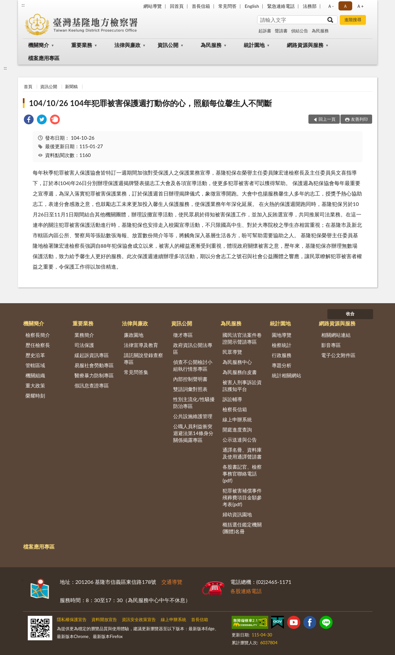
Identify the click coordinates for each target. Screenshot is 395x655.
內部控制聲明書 (190, 379)
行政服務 (281, 355)
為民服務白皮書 (239, 372)
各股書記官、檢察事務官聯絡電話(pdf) (242, 473)
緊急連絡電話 (281, 6)
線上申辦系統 (237, 419)
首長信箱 (201, 6)
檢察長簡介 (37, 335)
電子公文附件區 (338, 355)
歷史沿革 (35, 355)
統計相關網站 (286, 375)
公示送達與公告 (239, 440)
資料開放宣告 (104, 619)
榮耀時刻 (35, 395)
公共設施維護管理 (192, 416)
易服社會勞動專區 (94, 365)
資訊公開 (167, 45)
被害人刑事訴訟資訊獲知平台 (242, 385)
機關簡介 (38, 45)
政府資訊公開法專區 (192, 348)
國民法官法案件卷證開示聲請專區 (242, 338)
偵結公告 (299, 30)
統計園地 (254, 45)
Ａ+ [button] (360, 6)
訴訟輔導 (232, 399)
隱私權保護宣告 (72, 619)
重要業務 (81, 45)
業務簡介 (84, 335)
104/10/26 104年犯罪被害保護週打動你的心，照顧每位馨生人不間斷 (150, 103)
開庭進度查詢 (237, 429)
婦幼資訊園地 (237, 514)
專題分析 (281, 365)
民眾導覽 (232, 352)
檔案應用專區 (43, 58)
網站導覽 (152, 6)
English (252, 6)
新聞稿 (71, 86)
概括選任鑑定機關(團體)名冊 (242, 528)
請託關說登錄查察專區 (143, 358)
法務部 (310, 6)
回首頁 (177, 6)
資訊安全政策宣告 (139, 619)
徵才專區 (183, 335)
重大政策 (35, 385)
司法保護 (84, 345)
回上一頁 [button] (327, 119)
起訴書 (264, 30)
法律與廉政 (127, 45)
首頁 (28, 86)
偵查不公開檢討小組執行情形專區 (192, 365)
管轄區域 (35, 365)
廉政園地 (133, 335)
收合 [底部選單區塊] (350, 313)
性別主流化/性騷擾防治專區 (194, 402)
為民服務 (320, 30)
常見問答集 (136, 372)
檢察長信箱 (234, 409)
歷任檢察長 (37, 345)
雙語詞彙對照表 (190, 389)
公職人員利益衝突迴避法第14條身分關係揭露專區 (193, 433)
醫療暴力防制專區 (94, 375)
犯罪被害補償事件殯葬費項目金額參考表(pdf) (242, 497)
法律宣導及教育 (141, 345)
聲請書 (281, 30)
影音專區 (331, 345)
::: (23, 5)
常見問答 (227, 6)
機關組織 (35, 375)
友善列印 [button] (359, 119)
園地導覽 (281, 335)
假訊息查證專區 (91, 385)
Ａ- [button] (330, 6)
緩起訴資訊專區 (91, 355)
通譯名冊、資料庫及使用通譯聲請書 (242, 453)
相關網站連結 (336, 335)
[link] (29, 120)
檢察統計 (281, 345)
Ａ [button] (345, 6)
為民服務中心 (237, 362)
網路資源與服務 (305, 45)
